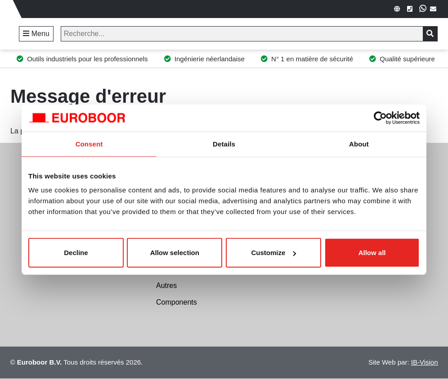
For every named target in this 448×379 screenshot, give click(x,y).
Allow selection (174, 252)
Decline (76, 252)
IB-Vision (424, 362)
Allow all (372, 252)
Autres (166, 285)
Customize (273, 252)
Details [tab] (224, 143)
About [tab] (359, 143)
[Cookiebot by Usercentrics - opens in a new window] (380, 117)
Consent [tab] (89, 143)
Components (176, 302)
